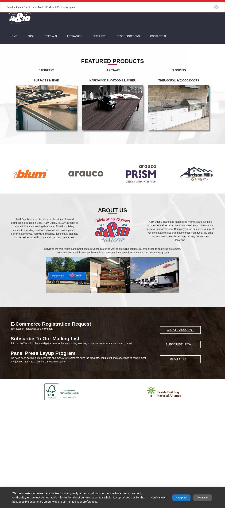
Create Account (180, 375)
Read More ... (180, 404)
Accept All (181, 497)
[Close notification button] (216, 7)
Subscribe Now (180, 389)
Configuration (158, 497)
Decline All (202, 497)
